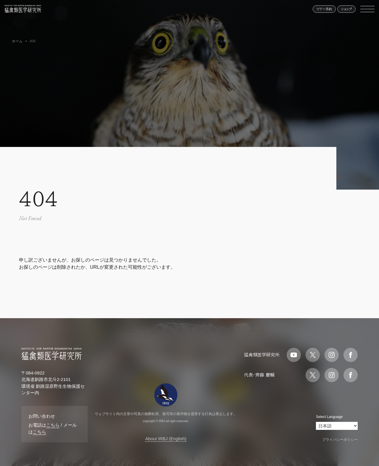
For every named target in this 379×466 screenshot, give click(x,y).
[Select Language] (337, 426)
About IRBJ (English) (165, 438)
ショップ (346, 9)
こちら (53, 424)
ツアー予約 (324, 9)
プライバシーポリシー (340, 440)
